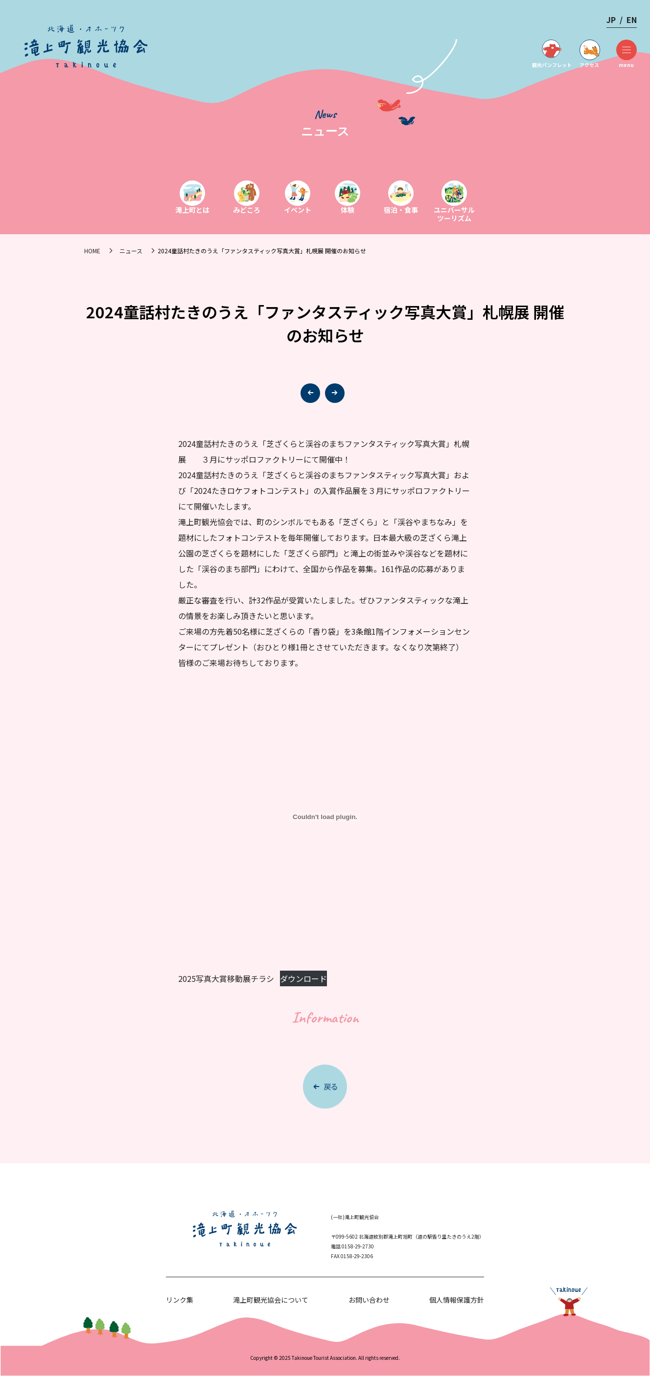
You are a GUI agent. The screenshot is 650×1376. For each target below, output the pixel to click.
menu (626, 54)
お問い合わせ (369, 1300)
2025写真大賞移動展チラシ (226, 978)
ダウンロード (303, 978)
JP (611, 19)
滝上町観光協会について (270, 1300)
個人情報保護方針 (456, 1300)
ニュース (130, 250)
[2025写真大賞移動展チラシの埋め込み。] (325, 817)
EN (632, 19)
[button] (335, 393)
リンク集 (179, 1300)
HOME (92, 250)
